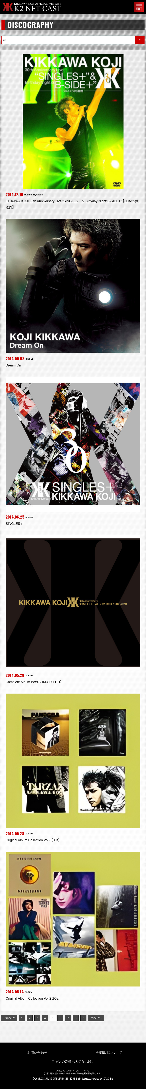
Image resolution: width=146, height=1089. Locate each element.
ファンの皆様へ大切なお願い (73, 1061)
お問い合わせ (37, 1052)
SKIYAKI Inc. (108, 1078)
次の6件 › (96, 1018)
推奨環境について (108, 1052)
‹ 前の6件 (9, 1018)
